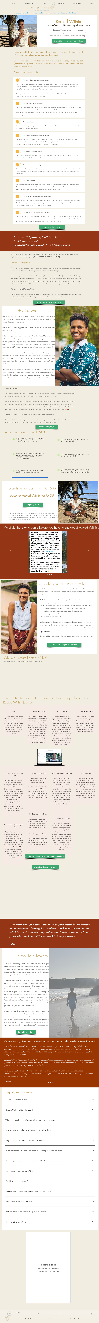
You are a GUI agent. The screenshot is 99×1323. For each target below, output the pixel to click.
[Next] (88, 551)
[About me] (28, 1318)
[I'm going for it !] (33, 505)
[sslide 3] (49, 574)
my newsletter (48, 13)
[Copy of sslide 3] (51, 574)
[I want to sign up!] (47, 427)
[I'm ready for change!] (52, 227)
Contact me (27, 515)
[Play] (42, 632)
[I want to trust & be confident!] (49, 302)
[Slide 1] (50, 1082)
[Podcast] (50, 1319)
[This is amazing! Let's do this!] (64, 645)
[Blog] (60, 1313)
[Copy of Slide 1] (48, 1082)
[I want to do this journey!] (45, 867)
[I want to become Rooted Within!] (69, 41)
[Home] (18, 1312)
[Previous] (10, 551)
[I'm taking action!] (26, 1032)
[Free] (38, 1313)
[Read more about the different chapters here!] (45, 856)
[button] (29, 3)
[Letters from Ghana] (76, 1319)
